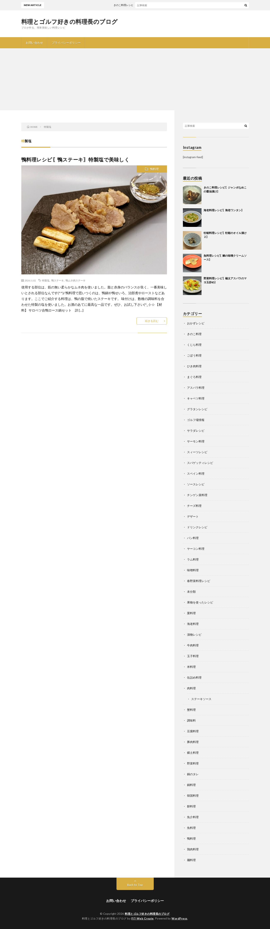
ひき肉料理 (194, 366)
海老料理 (193, 624)
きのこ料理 (194, 334)
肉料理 (191, 688)
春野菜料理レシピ (198, 581)
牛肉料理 (193, 645)
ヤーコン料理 (195, 548)
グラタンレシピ (197, 409)
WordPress (179, 918)
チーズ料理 (194, 505)
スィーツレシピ (197, 452)
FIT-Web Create (142, 918)
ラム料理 (193, 559)
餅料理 (191, 806)
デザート (193, 516)
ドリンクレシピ (197, 527)
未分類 (191, 591)
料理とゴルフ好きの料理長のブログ (69, 21)
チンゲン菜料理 (197, 495)
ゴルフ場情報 (195, 420)
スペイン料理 (195, 473)
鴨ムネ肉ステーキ (75, 280)
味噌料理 (193, 570)
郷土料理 (193, 752)
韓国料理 (193, 795)
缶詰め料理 (194, 677)
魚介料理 (193, 817)
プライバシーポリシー (66, 42)
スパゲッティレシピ (200, 463)
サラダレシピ (195, 430)
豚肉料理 (193, 742)
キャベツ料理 (195, 398)
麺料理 (191, 860)
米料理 (191, 666)
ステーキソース (201, 699)
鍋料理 (191, 785)
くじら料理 (194, 344)
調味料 (191, 720)
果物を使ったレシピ (200, 602)
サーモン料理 (195, 441)
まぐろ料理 (194, 377)
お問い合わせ (34, 42)
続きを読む (151, 320)
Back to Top (135, 884)
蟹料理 (191, 709)
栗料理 (191, 613)
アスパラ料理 (195, 387)
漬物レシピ (194, 634)
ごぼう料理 (194, 355)
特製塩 (45, 280)
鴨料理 (154, 169)
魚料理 (191, 827)
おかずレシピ (195, 323)
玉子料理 (193, 656)
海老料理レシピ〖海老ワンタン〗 (224, 210)
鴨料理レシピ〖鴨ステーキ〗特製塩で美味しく (75, 159)
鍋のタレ (193, 774)
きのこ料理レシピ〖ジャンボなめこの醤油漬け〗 (144, 5)
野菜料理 (193, 763)
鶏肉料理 (193, 849)
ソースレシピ (195, 484)
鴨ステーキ (57, 280)
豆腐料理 (193, 731)
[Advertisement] (135, 79)
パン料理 (193, 538)
